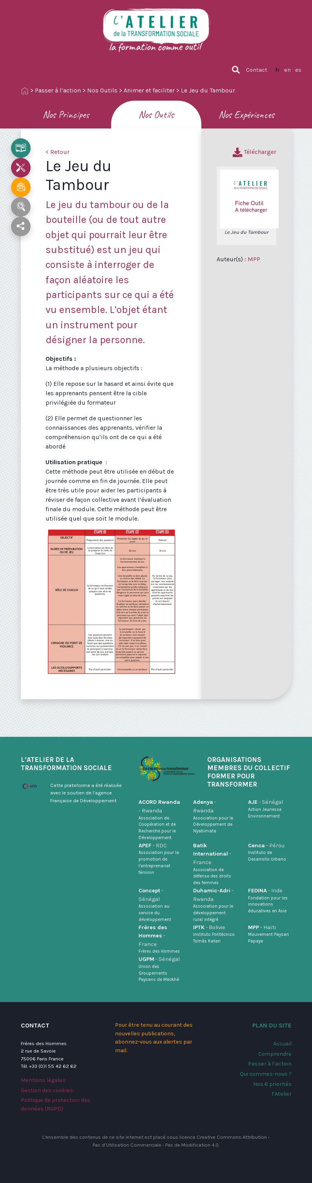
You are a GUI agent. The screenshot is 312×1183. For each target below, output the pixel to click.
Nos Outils (102, 90)
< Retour (57, 152)
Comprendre (275, 1054)
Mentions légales (43, 1080)
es (298, 70)
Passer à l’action (58, 90)
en (287, 70)
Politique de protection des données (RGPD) (55, 1104)
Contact (256, 70)
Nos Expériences (246, 114)
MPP (254, 259)
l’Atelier (282, 1094)
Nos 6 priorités (272, 1084)
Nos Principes (65, 114)
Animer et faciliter (149, 90)
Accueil (282, 1043)
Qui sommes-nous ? (266, 1074)
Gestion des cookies (47, 1090)
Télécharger (254, 152)
